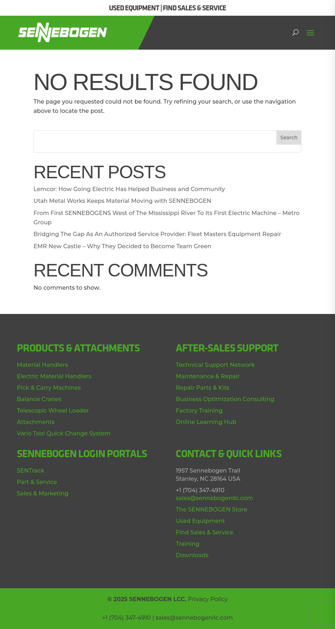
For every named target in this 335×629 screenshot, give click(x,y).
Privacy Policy (208, 599)
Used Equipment (200, 521)
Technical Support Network (215, 364)
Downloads (192, 555)
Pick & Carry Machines (49, 387)
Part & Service (37, 482)
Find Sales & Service (204, 532)
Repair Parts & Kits (202, 387)
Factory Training (199, 410)
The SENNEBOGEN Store (211, 509)
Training (187, 543)
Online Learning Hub (206, 422)
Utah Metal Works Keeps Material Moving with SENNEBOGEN (122, 201)
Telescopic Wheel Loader (53, 410)
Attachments (36, 422)
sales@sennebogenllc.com (214, 498)
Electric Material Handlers (54, 376)
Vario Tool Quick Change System (64, 433)
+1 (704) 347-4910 (126, 617)
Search (289, 137)
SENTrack (30, 470)
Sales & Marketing (43, 493)
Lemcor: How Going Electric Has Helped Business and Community (129, 189)
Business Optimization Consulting (225, 399)
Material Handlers (42, 364)
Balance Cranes (39, 399)
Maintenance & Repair (208, 376)
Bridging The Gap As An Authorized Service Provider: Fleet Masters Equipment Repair (157, 234)
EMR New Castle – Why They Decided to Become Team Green (122, 246)
